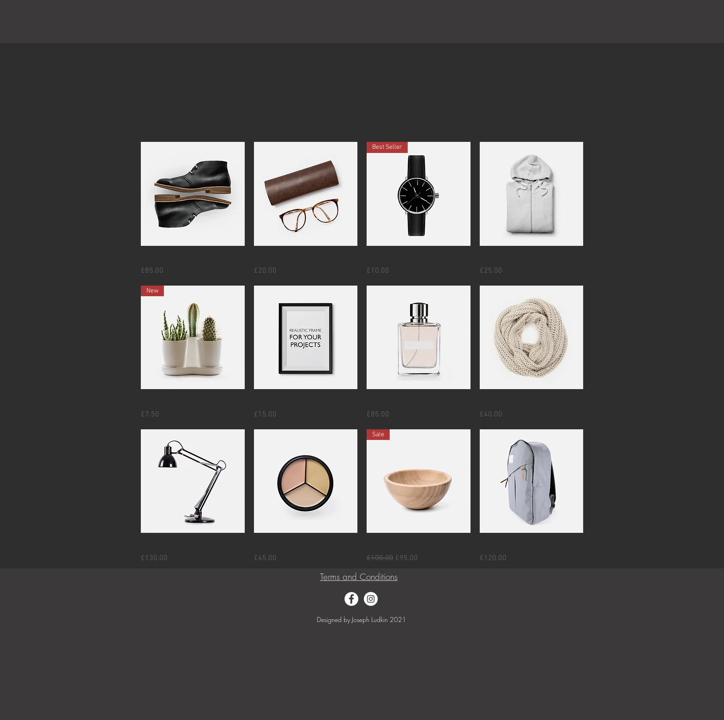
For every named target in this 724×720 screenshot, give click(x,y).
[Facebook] (351, 599)
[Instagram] (371, 599)
